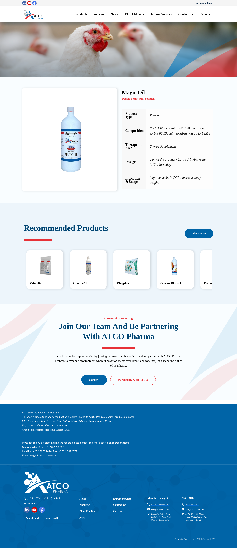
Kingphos (123, 283)
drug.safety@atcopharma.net (44, 455)
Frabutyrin (211, 283)
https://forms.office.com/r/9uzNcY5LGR (50, 430)
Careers (205, 14)
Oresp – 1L (80, 283)
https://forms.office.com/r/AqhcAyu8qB (50, 425)
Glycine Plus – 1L (171, 283)
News (114, 14)
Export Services (161, 14)
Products (81, 14)
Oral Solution (147, 98)
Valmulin (35, 283)
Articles (99, 14)
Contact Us (185, 14)
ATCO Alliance (134, 14)
